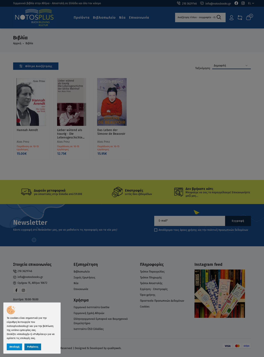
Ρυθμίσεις (32, 346)
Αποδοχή (14, 346)
